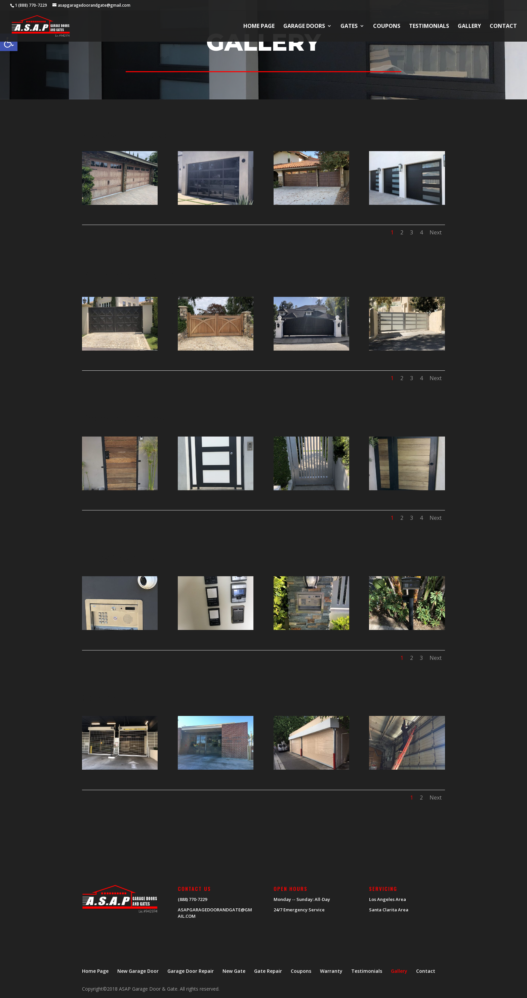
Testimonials (429, 27)
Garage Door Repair (190, 971)
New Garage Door (138, 971)
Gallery (469, 27)
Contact (503, 27)
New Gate (233, 971)
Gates (349, 27)
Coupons (386, 27)
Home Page (259, 27)
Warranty (331, 971)
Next (436, 232)
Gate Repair (268, 971)
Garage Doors (304, 27)
